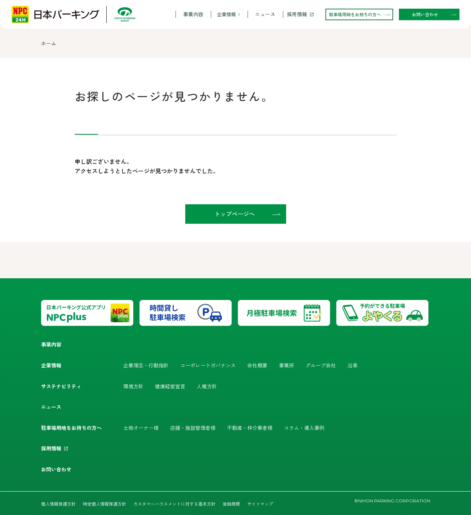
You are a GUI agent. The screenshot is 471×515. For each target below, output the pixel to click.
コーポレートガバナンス (208, 365)
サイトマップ (260, 504)
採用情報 (297, 14)
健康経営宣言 (170, 386)
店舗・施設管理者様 (192, 427)
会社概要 (257, 365)
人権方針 (207, 386)
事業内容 (193, 14)
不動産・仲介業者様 (249, 427)
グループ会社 (321, 365)
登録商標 (231, 504)
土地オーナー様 (141, 427)
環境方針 (133, 386)
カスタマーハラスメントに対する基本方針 (174, 504)
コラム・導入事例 (304, 427)
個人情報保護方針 (58, 504)
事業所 (286, 365)
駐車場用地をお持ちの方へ (71, 427)
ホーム (48, 43)
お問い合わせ (56, 469)
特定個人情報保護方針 (104, 504)
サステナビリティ (61, 386)
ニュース (265, 14)
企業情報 (226, 14)
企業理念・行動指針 (146, 365)
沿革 (352, 365)
